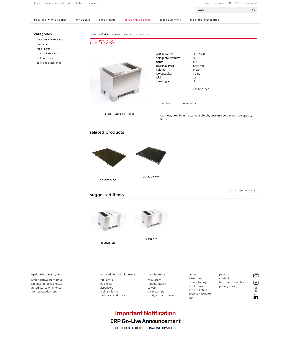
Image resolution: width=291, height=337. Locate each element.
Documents (189, 103)
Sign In (207, 3)
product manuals (200, 294)
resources (195, 278)
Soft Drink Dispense (138, 20)
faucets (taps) (157, 284)
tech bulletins (198, 290)
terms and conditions (233, 282)
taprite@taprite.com (43, 291)
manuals (92, 3)
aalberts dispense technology (56, 11)
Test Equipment (170, 20)
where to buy (76, 3)
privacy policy (228, 286)
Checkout (251, 3)
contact (59, 3)
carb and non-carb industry (117, 274)
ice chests (105, 284)
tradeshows (196, 286)
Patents (224, 274)
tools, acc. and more (112, 295)
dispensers (106, 288)
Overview (165, 103)
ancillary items (108, 291)
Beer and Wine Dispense (50, 20)
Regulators (83, 20)
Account (220, 3)
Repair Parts (107, 20)
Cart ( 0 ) (235, 3)
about (48, 3)
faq (191, 298)
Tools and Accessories (204, 20)
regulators (106, 280)
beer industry (156, 274)
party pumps (156, 291)
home (37, 3)
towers (152, 288)
